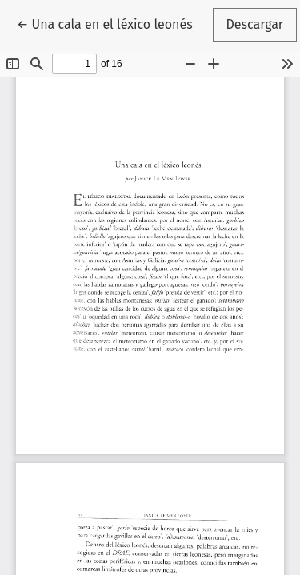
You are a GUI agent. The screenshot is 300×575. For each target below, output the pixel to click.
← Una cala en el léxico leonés (111, 23)
